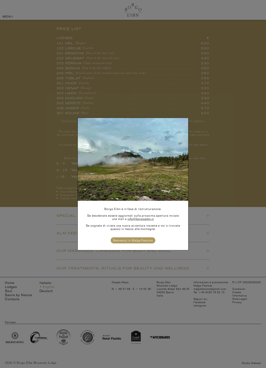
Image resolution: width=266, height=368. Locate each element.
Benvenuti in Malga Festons (133, 240)
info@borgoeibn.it (140, 219)
